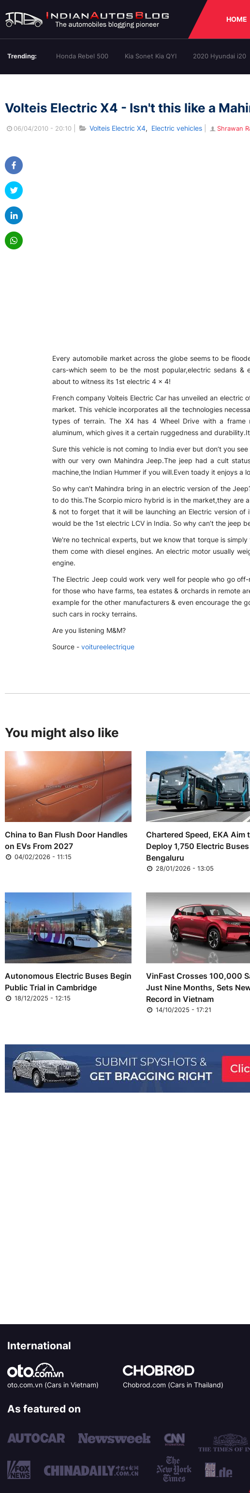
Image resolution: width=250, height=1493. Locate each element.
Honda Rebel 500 (82, 56)
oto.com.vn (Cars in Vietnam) (53, 1385)
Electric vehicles (176, 128)
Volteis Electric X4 (117, 128)
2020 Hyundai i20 (219, 56)
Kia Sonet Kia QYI (150, 56)
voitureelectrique (107, 647)
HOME (236, 19)
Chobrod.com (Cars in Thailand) (173, 1385)
